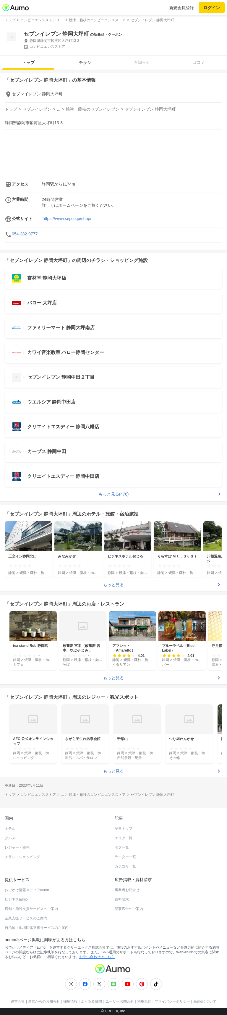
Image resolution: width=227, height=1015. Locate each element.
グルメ (10, 838)
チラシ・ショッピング (22, 857)
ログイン (211, 7)
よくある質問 (91, 1001)
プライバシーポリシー (172, 1001)
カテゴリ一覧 (125, 866)
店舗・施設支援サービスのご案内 (31, 909)
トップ (28, 62)
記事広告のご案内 (129, 909)
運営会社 (18, 1001)
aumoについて (204, 1001)
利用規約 (144, 1001)
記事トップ (123, 828)
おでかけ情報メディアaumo (27, 890)
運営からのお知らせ (44, 1001)
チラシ (85, 62)
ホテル (10, 828)
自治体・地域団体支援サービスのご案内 (37, 927)
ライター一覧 (125, 857)
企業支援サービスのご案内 (26, 918)
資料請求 (122, 899)
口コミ (198, 62)
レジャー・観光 (17, 847)
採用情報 (70, 1001)
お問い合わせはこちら (97, 957)
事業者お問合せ (127, 890)
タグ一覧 (122, 847)
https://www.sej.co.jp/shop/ (67, 218)
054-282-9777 (25, 234)
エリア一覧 (123, 838)
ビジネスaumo (16, 899)
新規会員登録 (181, 7)
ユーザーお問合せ (120, 1001)
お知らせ (142, 62)
